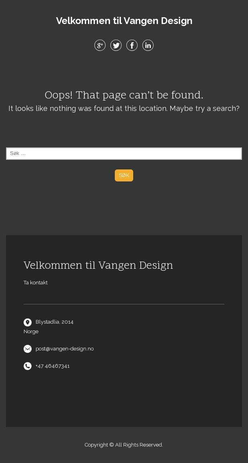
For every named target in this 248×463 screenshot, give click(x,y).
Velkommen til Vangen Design (124, 20)
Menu (124, 71)
